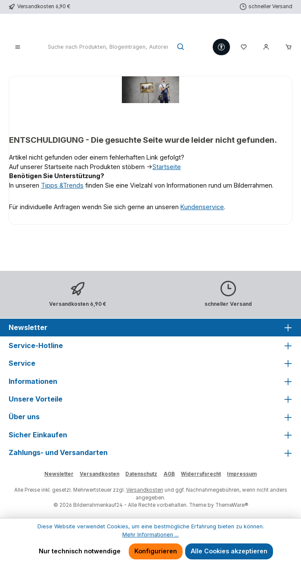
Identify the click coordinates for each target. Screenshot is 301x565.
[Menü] (18, 47)
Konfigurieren (155, 551)
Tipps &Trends (62, 185)
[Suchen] (181, 47)
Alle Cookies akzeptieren (229, 551)
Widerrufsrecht (201, 474)
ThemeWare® (231, 505)
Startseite (166, 166)
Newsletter (59, 474)
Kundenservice (202, 206)
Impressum (242, 474)
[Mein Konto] (266, 47)
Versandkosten (99, 474)
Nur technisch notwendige (80, 551)
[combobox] (108, 47)
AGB (169, 474)
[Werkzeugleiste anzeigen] (221, 47)
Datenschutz (141, 474)
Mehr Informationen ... (150, 534)
